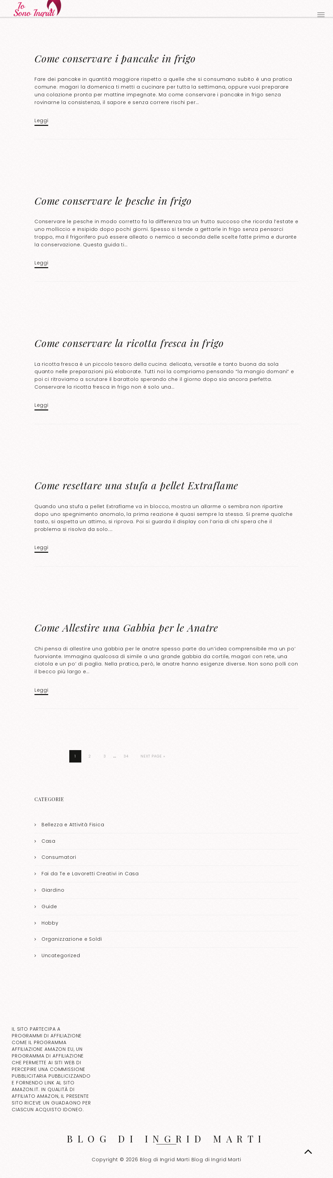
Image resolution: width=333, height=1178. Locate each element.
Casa (48, 841)
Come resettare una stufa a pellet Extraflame (136, 485)
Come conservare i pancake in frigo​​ (115, 58)
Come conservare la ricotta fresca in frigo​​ (129, 343)
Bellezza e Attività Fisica (72, 824)
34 (126, 756)
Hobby (50, 923)
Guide (49, 906)
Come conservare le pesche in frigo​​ (113, 200)
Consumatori (58, 857)
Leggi (41, 120)
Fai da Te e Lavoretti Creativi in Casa (90, 873)
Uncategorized (60, 955)
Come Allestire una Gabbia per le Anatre (126, 627)
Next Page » (153, 756)
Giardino (53, 890)
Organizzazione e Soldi (71, 939)
